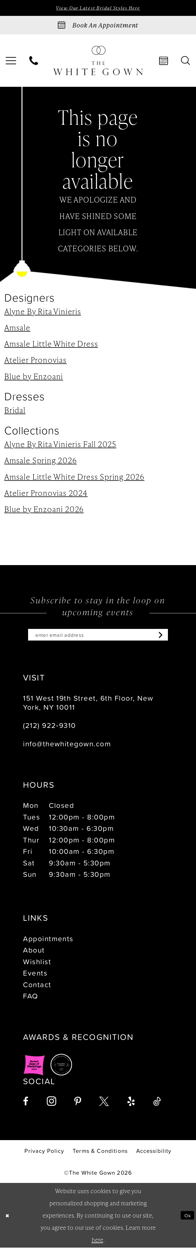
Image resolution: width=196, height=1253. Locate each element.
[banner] (98, 62)
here (97, 1245)
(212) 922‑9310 (49, 730)
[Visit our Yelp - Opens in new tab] (131, 1106)
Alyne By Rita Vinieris (42, 313)
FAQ (30, 1001)
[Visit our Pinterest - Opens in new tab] (77, 1106)
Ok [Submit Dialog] (185, 1220)
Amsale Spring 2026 (40, 462)
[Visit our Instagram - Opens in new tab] (51, 1106)
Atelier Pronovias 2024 (46, 494)
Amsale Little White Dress (51, 345)
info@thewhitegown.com (67, 749)
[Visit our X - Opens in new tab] (104, 1106)
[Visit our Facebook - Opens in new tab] (25, 1106)
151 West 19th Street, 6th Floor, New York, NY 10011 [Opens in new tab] (88, 707)
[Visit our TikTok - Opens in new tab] (157, 1106)
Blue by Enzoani (33, 377)
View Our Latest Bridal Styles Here (98, 9)
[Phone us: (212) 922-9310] (34, 62)
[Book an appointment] (98, 27)
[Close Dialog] (9, 1221)
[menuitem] (34, 62)
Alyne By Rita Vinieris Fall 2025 (60, 446)
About (34, 955)
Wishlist (37, 967)
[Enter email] (98, 638)
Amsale (17, 329)
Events (35, 978)
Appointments (48, 943)
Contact (37, 990)
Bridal (15, 412)
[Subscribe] (176, 638)
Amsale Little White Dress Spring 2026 (74, 478)
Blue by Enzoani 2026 (44, 510)
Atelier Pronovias (35, 361)
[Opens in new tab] (34, 1069)
